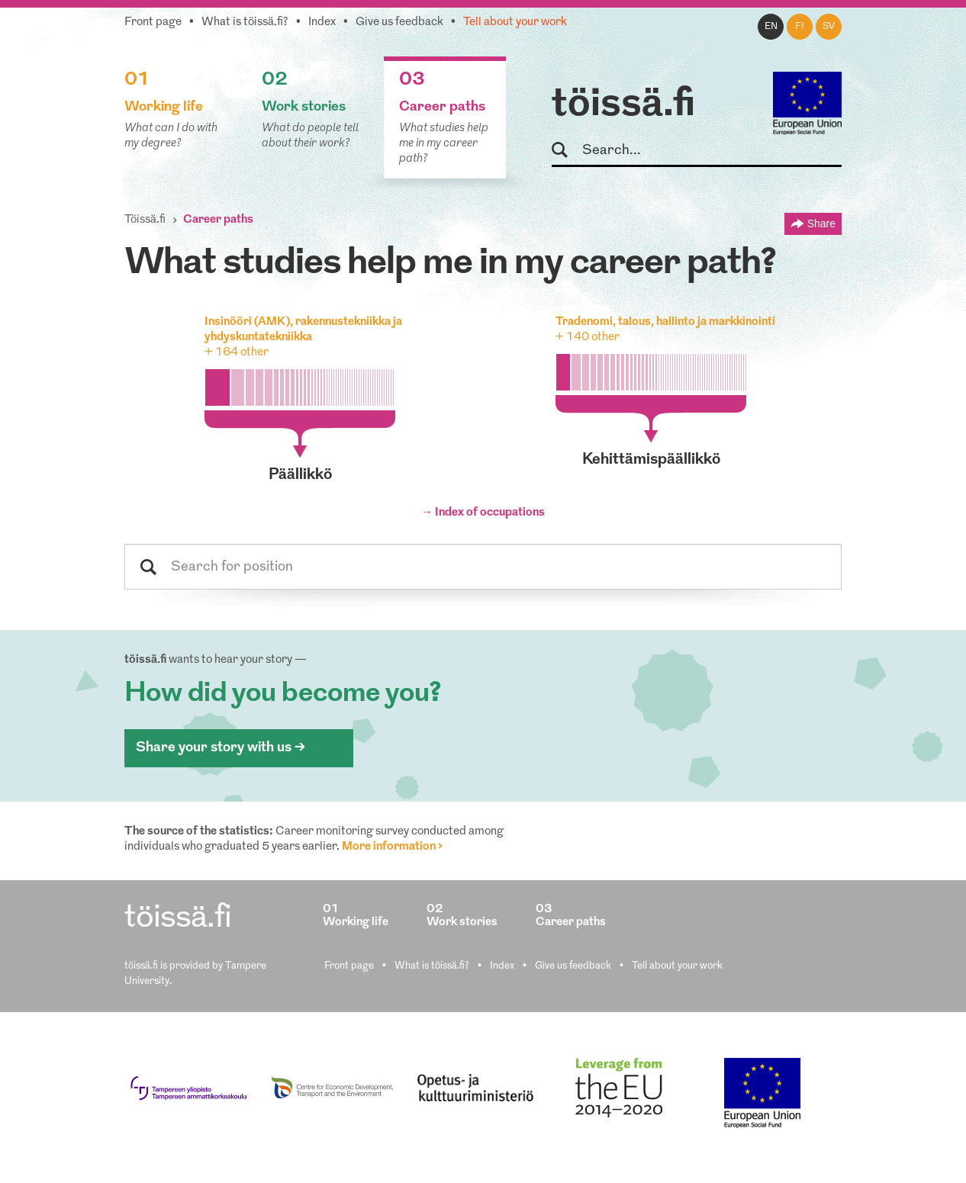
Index (322, 22)
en (771, 26)
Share (821, 223)
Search (567, 151)
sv (829, 26)
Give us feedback (399, 22)
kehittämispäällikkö (651, 460)
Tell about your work (515, 22)
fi (799, 26)
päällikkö (300, 475)
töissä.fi (623, 105)
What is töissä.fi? (244, 22)
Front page (153, 22)
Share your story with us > (220, 748)
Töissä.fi (145, 220)
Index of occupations (490, 513)
